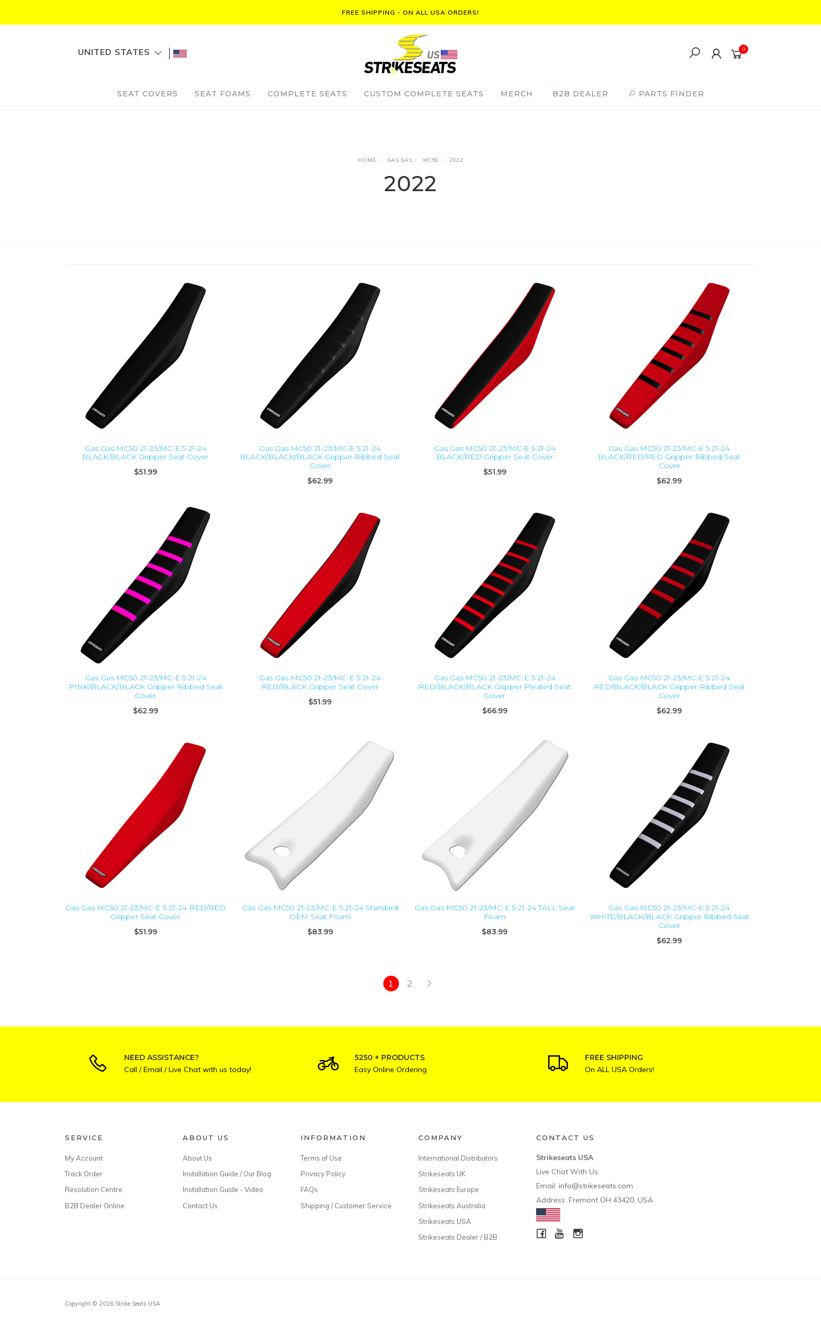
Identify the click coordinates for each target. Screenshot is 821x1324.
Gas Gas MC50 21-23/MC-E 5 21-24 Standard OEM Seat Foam (320, 927)
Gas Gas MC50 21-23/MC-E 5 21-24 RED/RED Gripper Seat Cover (145, 927)
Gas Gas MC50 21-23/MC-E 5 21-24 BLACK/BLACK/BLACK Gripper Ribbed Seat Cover (320, 457)
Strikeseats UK (441, 1173)
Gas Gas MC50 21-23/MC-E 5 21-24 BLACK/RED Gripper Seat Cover (495, 453)
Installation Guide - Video (223, 1189)
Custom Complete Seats (424, 93)
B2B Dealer (580, 93)
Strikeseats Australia (451, 1205)
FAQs (309, 1189)
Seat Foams (223, 93)
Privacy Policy (323, 1173)
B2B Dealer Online (95, 1205)
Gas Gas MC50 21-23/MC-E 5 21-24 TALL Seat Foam (495, 927)
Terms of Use (321, 1158)
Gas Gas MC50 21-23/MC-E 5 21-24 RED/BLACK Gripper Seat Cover (320, 697)
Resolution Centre (94, 1189)
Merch (517, 93)
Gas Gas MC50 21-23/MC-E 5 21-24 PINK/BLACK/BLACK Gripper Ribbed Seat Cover (146, 701)
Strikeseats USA (444, 1221)
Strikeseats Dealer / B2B (457, 1237)
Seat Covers (147, 93)
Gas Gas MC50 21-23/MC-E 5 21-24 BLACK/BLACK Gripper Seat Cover (145, 453)
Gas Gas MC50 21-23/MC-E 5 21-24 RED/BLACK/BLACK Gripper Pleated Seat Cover (494, 701)
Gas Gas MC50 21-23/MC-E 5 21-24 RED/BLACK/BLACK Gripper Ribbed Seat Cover (669, 701)
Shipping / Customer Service (346, 1205)
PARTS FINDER (666, 93)
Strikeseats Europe (448, 1189)
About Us (197, 1158)
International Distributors (458, 1158)
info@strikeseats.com (596, 1185)
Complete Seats (307, 93)
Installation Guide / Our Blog (227, 1173)
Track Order (84, 1173)
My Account (84, 1158)
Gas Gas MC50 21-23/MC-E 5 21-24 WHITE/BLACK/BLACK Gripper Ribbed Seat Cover (669, 931)
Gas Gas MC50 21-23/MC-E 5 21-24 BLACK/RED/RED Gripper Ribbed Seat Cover (669, 457)
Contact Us (200, 1205)
